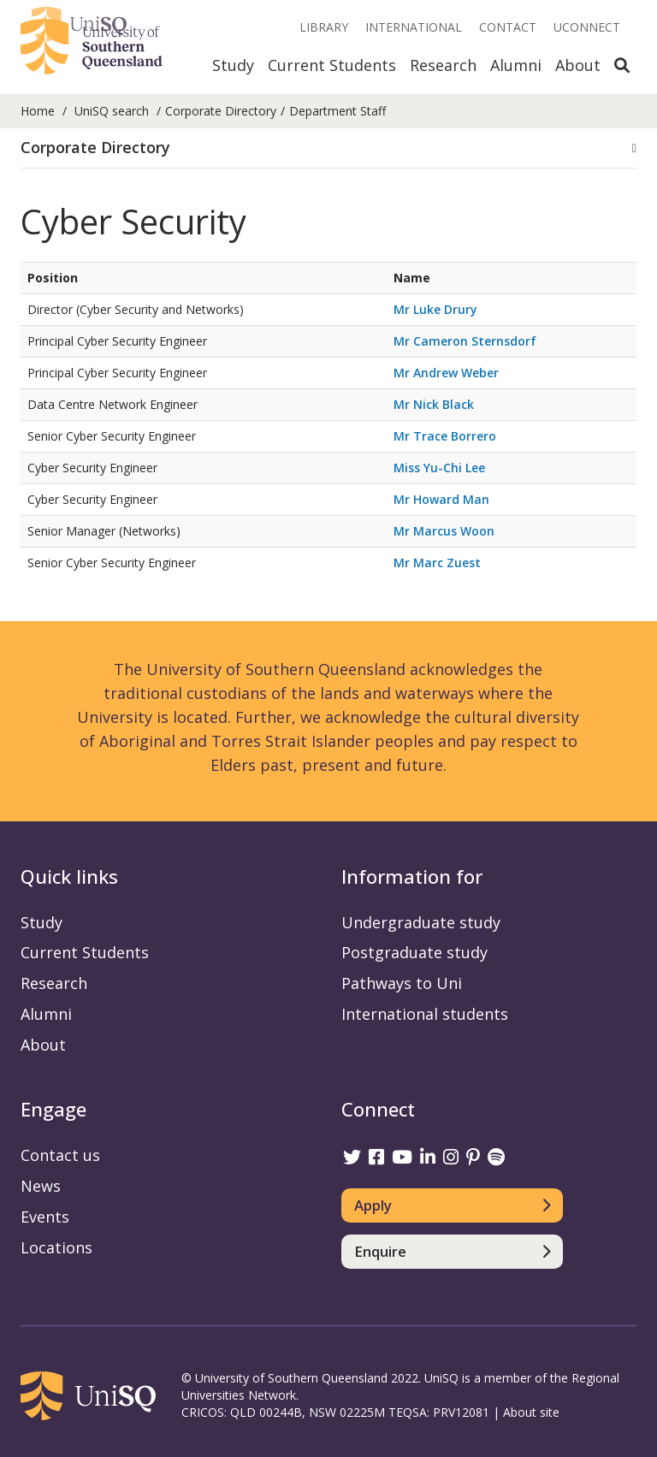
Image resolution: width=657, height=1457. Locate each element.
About (578, 65)
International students (424, 1014)
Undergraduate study (420, 922)
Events (45, 1216)
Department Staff (337, 111)
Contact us (60, 1155)
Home (38, 111)
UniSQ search (111, 111)
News (41, 1186)
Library (323, 27)
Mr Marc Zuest (437, 562)
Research (443, 65)
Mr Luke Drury (435, 309)
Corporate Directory (220, 111)
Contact (507, 27)
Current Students (332, 65)
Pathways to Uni (401, 983)
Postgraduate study (414, 952)
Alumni (516, 65)
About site (531, 1412)
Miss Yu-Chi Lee (439, 467)
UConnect (586, 27)
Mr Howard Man (441, 499)
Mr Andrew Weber (446, 372)
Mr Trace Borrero (445, 436)
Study (233, 65)
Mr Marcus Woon (444, 531)
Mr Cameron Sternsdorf (465, 341)
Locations (56, 1247)
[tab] (328, 148)
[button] (328, 148)
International (413, 27)
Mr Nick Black (434, 404)
